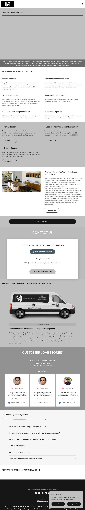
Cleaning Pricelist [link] (42, 506)
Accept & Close (74, 504)
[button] (82, 4)
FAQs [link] (6, 506)
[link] (7, 4)
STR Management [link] (16, 506)
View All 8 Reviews (42, 371)
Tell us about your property (42, 271)
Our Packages (42, 221)
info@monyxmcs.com (20, 419)
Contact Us (9, 140)
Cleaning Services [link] (29, 506)
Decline (58, 504)
